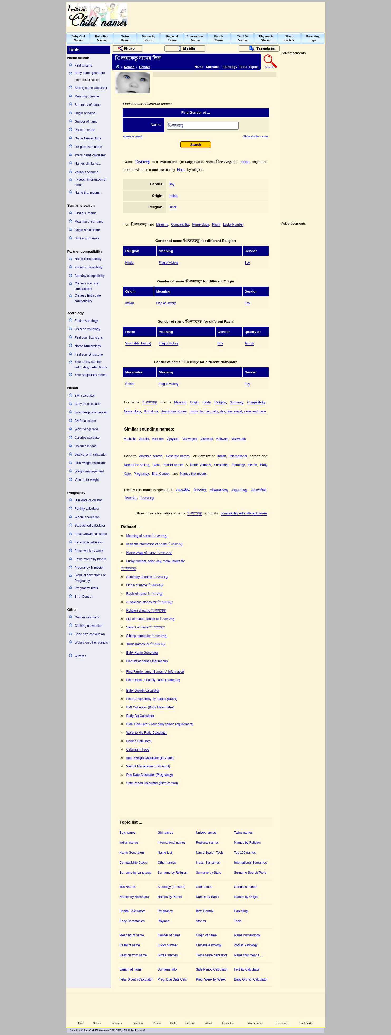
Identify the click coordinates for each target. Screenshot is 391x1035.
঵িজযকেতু (142, 162)
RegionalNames (172, 38)
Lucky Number (233, 224)
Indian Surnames (208, 862)
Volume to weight (87, 480)
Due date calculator (88, 500)
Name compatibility (88, 259)
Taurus (249, 343)
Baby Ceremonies (132, 921)
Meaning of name (87, 96)
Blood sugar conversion (91, 412)
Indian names (129, 842)
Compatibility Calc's (133, 862)
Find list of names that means (147, 661)
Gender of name (86, 121)
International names (171, 842)
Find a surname (85, 213)
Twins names (243, 832)
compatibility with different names (244, 513)
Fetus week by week (89, 551)
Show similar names (255, 136)
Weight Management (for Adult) (148, 766)
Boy (171, 184)
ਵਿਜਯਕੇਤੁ (131, 498)
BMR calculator (85, 421)
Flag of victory (169, 262)
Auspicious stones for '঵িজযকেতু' (149, 602)
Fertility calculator (87, 509)
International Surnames (250, 862)
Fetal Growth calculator (91, 534)
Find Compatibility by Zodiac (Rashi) (151, 699)
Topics (254, 67)
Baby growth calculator (90, 454)
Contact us (228, 1023)
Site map (190, 1023)
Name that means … (248, 955)
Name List (165, 852)
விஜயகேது (239, 490)
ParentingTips (312, 38)
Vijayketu (173, 439)
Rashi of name (85, 130)
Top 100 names (245, 852)
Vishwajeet (190, 439)
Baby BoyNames (101, 38)
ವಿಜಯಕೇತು (258, 490)
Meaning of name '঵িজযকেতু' (146, 536)
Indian (245, 162)
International (238, 456)
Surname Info (167, 969)
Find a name (83, 65)
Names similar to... (88, 164)
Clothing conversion (88, 626)
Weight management (89, 471)
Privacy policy (255, 1023)
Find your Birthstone (89, 354)
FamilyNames (219, 38)
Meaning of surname (89, 221)
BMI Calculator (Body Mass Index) (150, 707)
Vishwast (222, 439)
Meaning (162, 224)
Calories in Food (137, 749)
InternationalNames (195, 38)
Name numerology (247, 935)
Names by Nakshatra (134, 897)
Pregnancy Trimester (89, 567)
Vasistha (158, 439)
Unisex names (206, 832)
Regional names (207, 842)
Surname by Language (135, 872)
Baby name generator (90, 73)
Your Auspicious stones (91, 375)
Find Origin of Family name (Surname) (153, 680)
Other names (167, 862)
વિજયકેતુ (200, 490)
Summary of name (87, 105)
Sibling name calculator (91, 88)
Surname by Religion (172, 872)
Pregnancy (141, 474)
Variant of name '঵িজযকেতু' (145, 627)
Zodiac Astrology (86, 321)
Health (252, 465)
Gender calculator (87, 617)
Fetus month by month (90, 559)
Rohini (129, 384)
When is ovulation (87, 517)
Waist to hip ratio (86, 429)
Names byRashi (148, 38)
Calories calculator (88, 437)
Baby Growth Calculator (251, 979)
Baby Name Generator (142, 652)
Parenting (241, 911)
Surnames (221, 465)
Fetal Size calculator (89, 542)
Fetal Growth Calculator (136, 979)
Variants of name (86, 172)
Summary (236, 402)
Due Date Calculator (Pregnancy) (149, 775)
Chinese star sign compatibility (87, 286)
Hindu (181, 170)
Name (199, 67)
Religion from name (88, 147)
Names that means (193, 474)
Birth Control (83, 596)
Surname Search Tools (250, 872)
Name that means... (88, 192)
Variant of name (131, 969)
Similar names (173, 465)
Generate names (178, 456)
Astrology (229, 67)
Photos (157, 1023)
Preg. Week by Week (211, 979)
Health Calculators (132, 911)
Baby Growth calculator (142, 690)
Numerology (200, 224)
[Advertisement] (229, 15)
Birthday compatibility (89, 276)
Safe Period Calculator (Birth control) (152, 783)
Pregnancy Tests (86, 588)
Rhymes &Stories (266, 38)
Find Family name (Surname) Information (155, 671)
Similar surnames (87, 238)
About (208, 1023)
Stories (201, 921)
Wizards (80, 656)
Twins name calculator (90, 155)
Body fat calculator (88, 404)
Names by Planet (170, 897)
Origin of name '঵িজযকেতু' (145, 585)
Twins (156, 465)
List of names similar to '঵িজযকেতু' (150, 619)
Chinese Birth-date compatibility (88, 298)
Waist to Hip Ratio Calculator (146, 732)
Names (129, 67)
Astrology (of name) (171, 887)
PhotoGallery (289, 38)
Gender (144, 67)
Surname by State (208, 872)
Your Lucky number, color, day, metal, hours (91, 364)
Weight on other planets (91, 642)
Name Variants (200, 465)
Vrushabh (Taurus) (138, 343)
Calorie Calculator (138, 741)
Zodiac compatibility (88, 267)
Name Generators (132, 852)
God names (204, 887)
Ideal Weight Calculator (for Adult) (150, 758)
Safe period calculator (90, 525)
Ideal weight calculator (90, 463)
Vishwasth (238, 439)
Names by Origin (246, 897)
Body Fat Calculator (140, 716)
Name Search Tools (210, 852)
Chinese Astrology (87, 329)
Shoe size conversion (90, 634)
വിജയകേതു (219, 490)
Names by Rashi (207, 897)
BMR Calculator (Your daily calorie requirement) (159, 724)
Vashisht (130, 439)
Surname (212, 67)
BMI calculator (85, 395)
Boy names (127, 832)
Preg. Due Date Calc (172, 979)
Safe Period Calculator (212, 969)
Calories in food (85, 446)
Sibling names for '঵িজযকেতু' (146, 636)
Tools (243, 67)
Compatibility (180, 224)
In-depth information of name (90, 182)
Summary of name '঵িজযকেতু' (147, 577)
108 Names (128, 887)
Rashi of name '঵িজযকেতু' (144, 594)
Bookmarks (306, 1023)
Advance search (133, 136)
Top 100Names (242, 38)
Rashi (216, 224)
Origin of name (85, 113)
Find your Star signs (89, 337)
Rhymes (163, 921)
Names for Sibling (136, 465)
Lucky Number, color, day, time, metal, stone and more (227, 411)
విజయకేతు (183, 490)
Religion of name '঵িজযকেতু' (146, 610)
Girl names (165, 832)
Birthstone (151, 411)
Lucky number (168, 945)
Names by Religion (247, 842)
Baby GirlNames (78, 38)
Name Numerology (88, 138)
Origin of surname (87, 230)
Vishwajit (207, 439)
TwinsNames (125, 38)
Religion (220, 402)
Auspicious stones (174, 411)
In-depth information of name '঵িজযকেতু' (154, 544)
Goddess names (245, 887)
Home (80, 1023)
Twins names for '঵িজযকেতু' (146, 644)
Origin (194, 402)
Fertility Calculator (247, 969)
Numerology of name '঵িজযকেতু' (149, 552)
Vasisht (144, 439)
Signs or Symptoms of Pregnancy (90, 578)
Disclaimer (282, 1023)
